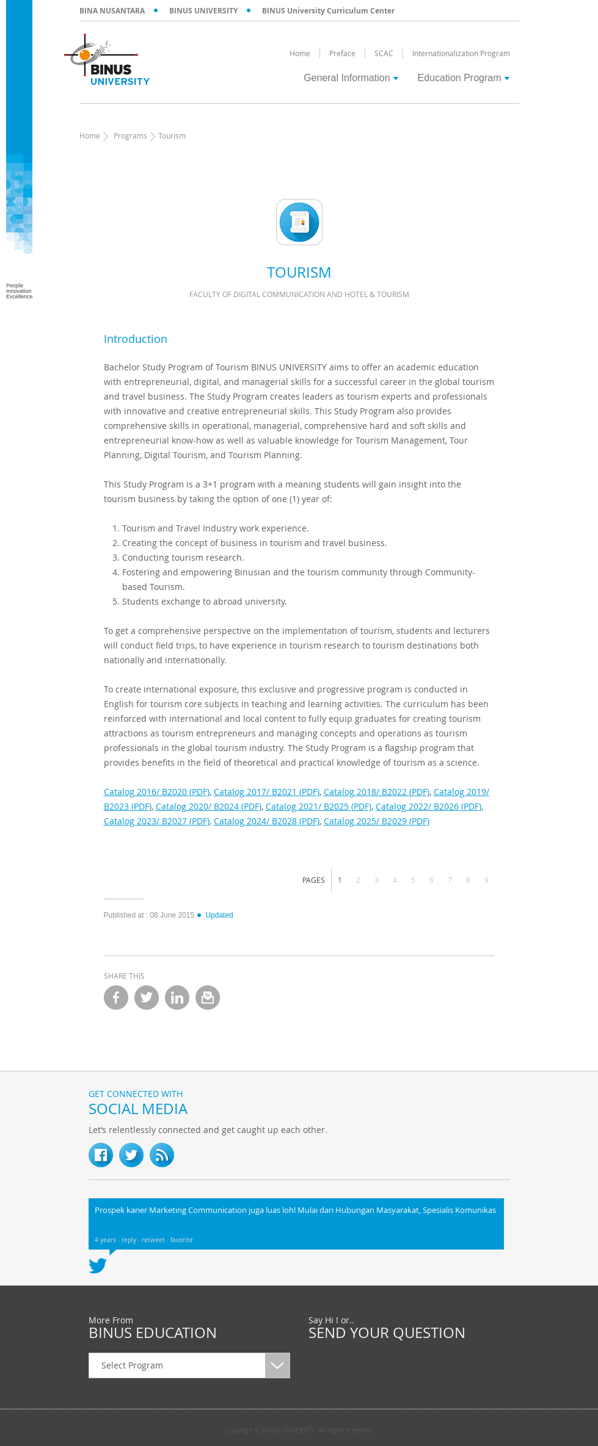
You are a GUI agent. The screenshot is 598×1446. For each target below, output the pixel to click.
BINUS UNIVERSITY (203, 10)
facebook (116, 997)
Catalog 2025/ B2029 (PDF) (376, 821)
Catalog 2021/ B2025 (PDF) (318, 806)
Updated (214, 915)
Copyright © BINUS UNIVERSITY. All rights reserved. (299, 1431)
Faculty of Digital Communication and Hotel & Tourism (299, 294)
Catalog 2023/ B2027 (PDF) (157, 821)
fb (101, 1155)
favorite (181, 1240)
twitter (146, 997)
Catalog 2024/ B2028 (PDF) (266, 821)
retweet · (156, 1240)
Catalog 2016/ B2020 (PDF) (157, 791)
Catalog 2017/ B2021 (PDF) (266, 791)
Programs (130, 135)
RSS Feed (162, 1155)
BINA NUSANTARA (112, 10)
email (207, 997)
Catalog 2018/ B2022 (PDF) (376, 791)
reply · (132, 1240)
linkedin (177, 997)
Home (89, 135)
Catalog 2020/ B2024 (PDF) (208, 806)
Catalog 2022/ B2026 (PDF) (428, 806)
